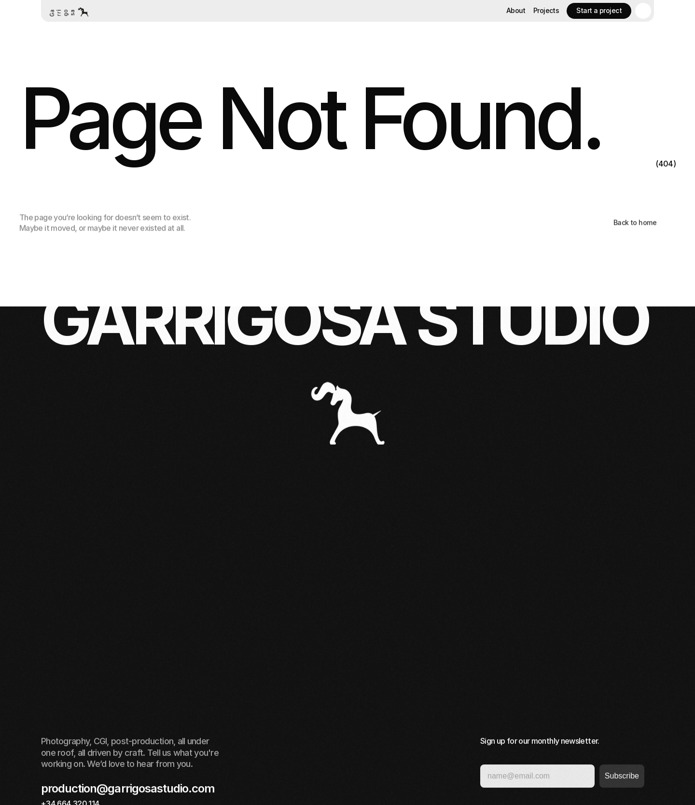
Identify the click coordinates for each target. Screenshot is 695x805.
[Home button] (68, 11)
